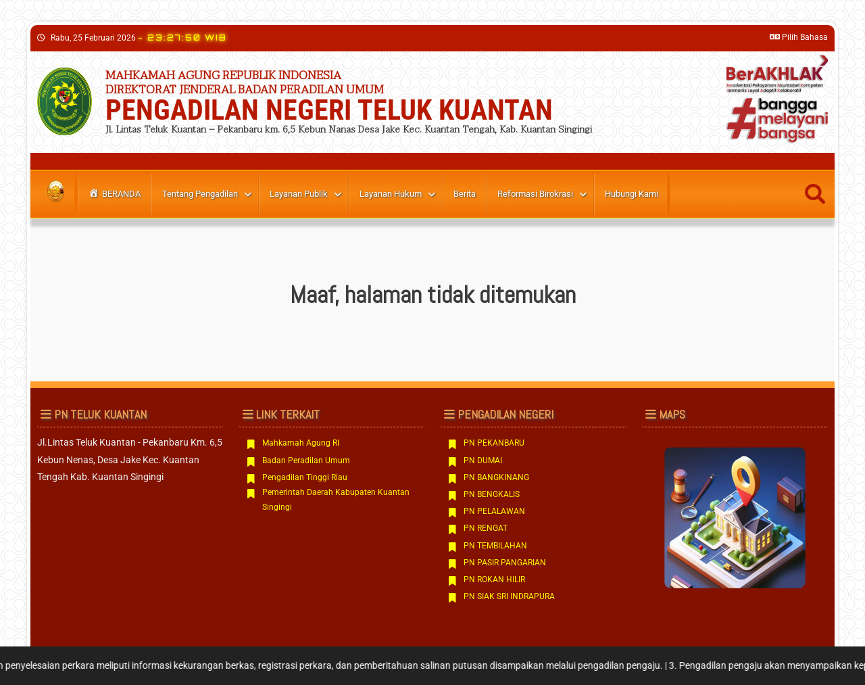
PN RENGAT (486, 528)
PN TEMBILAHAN (495, 545)
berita (464, 194)
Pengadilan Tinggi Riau (304, 477)
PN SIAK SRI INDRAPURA (509, 596)
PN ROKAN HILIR (494, 579)
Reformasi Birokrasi (535, 194)
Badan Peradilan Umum (306, 460)
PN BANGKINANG (496, 477)
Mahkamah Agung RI (300, 443)
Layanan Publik (299, 194)
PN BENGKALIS (492, 494)
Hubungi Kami (631, 194)
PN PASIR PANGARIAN (505, 562)
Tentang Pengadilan (200, 194)
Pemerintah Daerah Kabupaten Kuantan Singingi (336, 500)
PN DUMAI (483, 460)
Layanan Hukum (391, 194)
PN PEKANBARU (494, 443)
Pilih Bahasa (799, 37)
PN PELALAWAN (494, 511)
